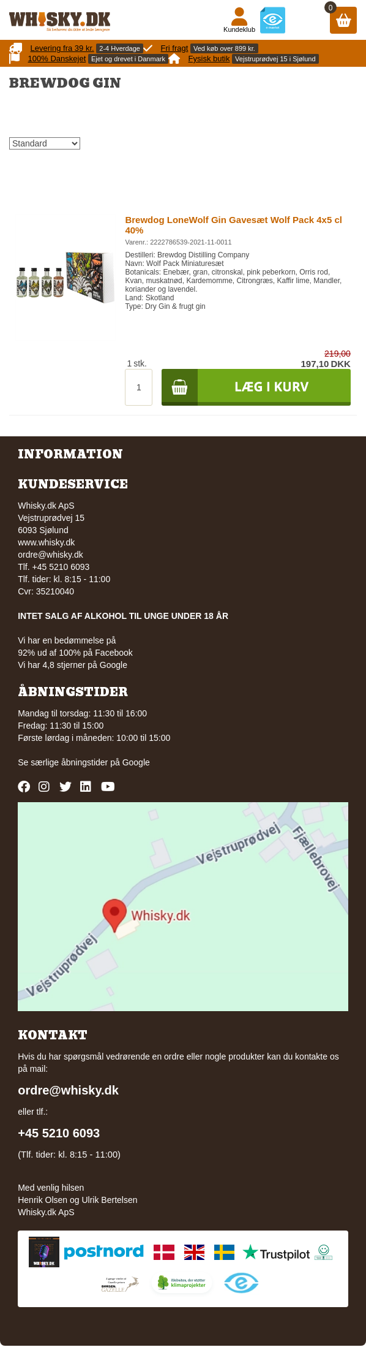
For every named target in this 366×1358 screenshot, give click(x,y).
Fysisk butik (209, 58)
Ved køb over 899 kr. (224, 48)
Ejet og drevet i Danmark (128, 59)
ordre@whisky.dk (50, 555)
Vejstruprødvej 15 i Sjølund (275, 59)
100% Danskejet (57, 58)
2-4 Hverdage (119, 48)
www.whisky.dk (46, 542)
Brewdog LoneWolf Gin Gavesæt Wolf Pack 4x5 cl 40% (233, 224)
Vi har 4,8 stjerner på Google (72, 665)
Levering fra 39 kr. (62, 48)
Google (136, 762)
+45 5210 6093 (59, 1133)
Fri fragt (175, 48)
